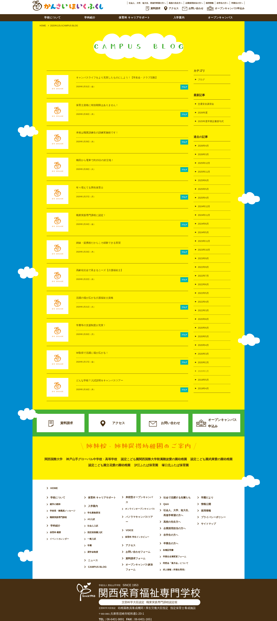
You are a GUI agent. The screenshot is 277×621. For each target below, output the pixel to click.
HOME (43, 25)
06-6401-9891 (115, 614)
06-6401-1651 (143, 614)
